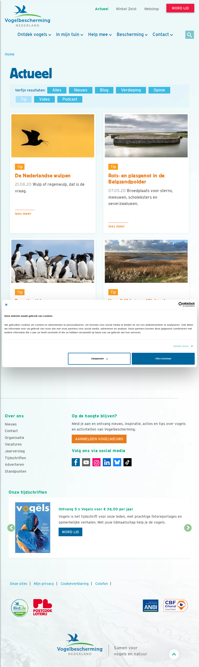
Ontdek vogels (32, 34)
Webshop (151, 9)
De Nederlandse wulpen (43, 176)
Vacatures (13, 444)
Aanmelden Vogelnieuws (99, 439)
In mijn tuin (67, 34)
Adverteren (14, 464)
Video (44, 99)
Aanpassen (99, 358)
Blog (104, 90)
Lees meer (23, 214)
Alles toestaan (163, 358)
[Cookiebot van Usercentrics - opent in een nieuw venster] (173, 304)
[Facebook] (76, 462)
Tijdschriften (15, 458)
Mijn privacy (44, 584)
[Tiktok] (127, 462)
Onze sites (18, 584)
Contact (161, 34)
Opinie (159, 90)
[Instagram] (96, 462)
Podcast (69, 99)
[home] (27, 16)
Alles (56, 90)
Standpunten (15, 471)
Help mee (98, 34)
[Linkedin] (107, 462)
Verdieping (131, 90)
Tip (24, 99)
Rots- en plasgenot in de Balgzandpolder (136, 179)
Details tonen (181, 346)
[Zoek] (189, 35)
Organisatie (14, 438)
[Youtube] (86, 462)
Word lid (70, 532)
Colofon (101, 584)
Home (9, 54)
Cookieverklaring (75, 584)
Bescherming (130, 34)
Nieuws (80, 90)
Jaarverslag (15, 451)
